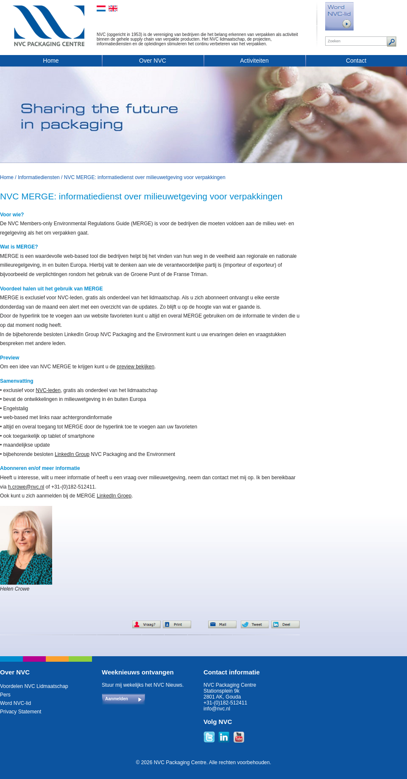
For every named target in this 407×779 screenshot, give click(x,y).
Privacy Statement (20, 712)
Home (51, 60)
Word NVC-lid (15, 703)
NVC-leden (48, 390)
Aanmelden (116, 698)
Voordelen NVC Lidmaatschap (34, 686)
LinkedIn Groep (114, 496)
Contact (356, 60)
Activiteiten (254, 60)
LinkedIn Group (72, 454)
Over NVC (152, 60)
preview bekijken (135, 367)
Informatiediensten (39, 177)
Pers (5, 695)
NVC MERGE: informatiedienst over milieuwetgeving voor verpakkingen (145, 177)
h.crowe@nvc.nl (26, 487)
